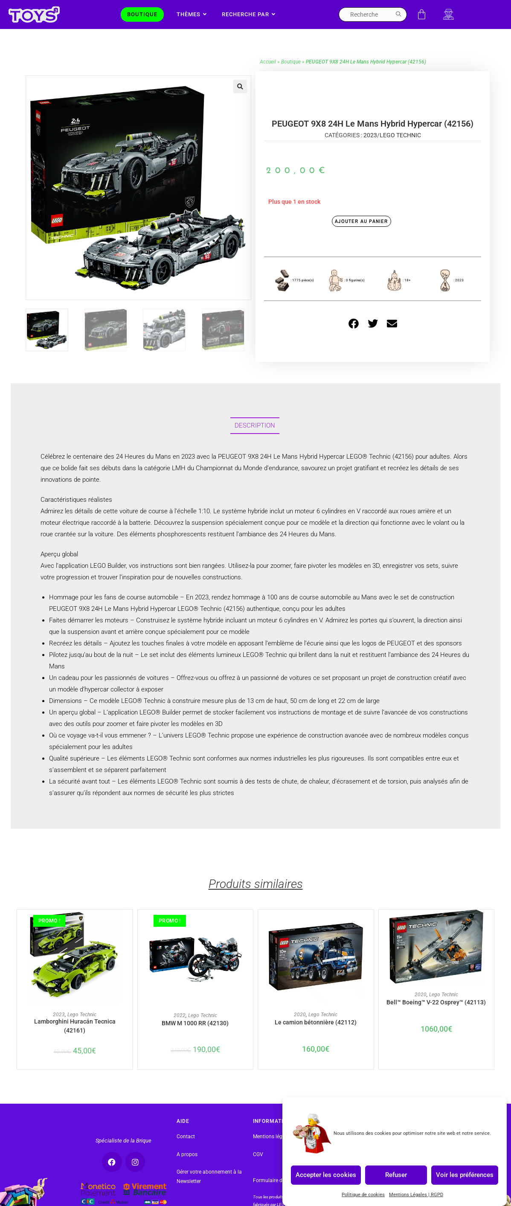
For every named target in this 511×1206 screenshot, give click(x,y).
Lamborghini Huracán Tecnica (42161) (75, 1040)
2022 (180, 1029)
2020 (300, 1028)
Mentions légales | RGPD (281, 1152)
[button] (240, 100)
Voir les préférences (465, 1175)
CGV (258, 1170)
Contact (186, 1152)
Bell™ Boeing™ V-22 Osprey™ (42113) (436, 1019)
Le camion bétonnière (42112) (315, 1036)
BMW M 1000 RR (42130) (195, 1036)
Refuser (396, 1175)
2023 (370, 148)
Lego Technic (400, 148)
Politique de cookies (363, 1194)
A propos (187, 1170)
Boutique (291, 75)
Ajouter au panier (361, 234)
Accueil (268, 75)
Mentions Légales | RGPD (416, 1194)
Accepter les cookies (326, 1175)
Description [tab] (255, 438)
